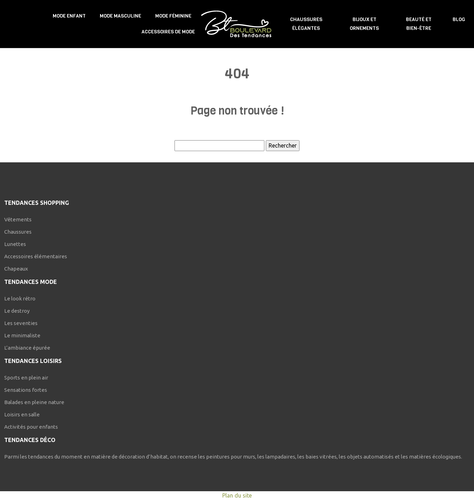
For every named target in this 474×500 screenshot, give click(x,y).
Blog (459, 19)
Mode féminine (173, 16)
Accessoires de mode (168, 31)
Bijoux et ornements (364, 24)
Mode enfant (69, 16)
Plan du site (237, 495)
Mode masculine (120, 16)
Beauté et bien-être (419, 24)
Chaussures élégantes (306, 24)
